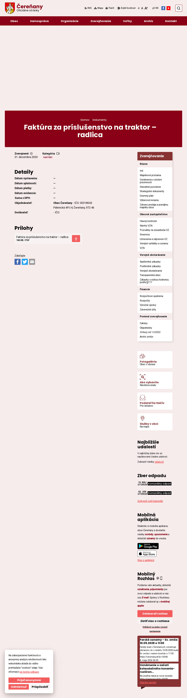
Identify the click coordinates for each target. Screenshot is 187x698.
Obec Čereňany (88, 689)
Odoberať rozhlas (155, 533)
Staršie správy (148, 602)
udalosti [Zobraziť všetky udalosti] (159, 381)
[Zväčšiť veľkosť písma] (146, 8)
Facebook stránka (159, 676)
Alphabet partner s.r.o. (46, 689)
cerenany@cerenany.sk (162, 672)
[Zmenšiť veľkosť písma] (139, 8)
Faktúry (47, 77)
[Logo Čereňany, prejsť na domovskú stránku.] (24, 8)
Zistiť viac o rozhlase (154, 541)
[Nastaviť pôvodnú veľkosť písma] (142, 8)
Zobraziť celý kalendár (150, 420)
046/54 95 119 (157, 665)
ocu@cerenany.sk (159, 668)
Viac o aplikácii (145, 479)
